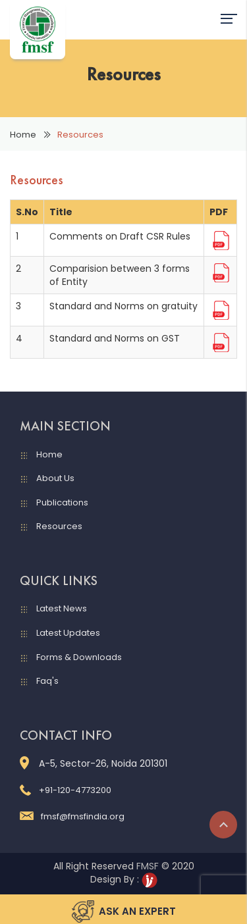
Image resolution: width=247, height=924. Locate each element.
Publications (62, 502)
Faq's (47, 681)
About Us (55, 478)
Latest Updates (68, 633)
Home (23, 134)
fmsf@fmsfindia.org (72, 816)
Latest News (61, 608)
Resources (59, 526)
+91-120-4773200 (65, 790)
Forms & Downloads (79, 657)
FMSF (147, 866)
